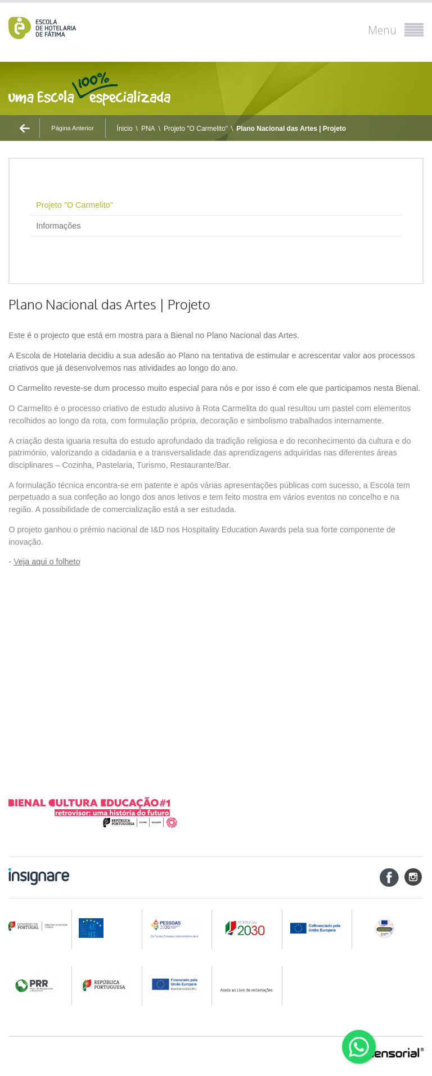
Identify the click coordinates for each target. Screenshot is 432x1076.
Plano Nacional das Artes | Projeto (291, 129)
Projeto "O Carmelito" (196, 129)
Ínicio (125, 129)
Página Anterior (72, 128)
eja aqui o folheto (47, 561)
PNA (148, 129)
